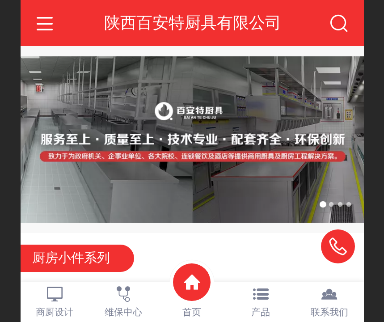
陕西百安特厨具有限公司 (192, 22)
